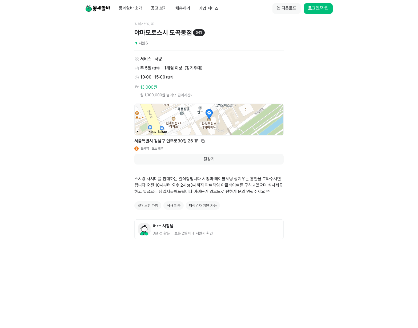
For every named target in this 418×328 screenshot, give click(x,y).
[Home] (97, 8)
